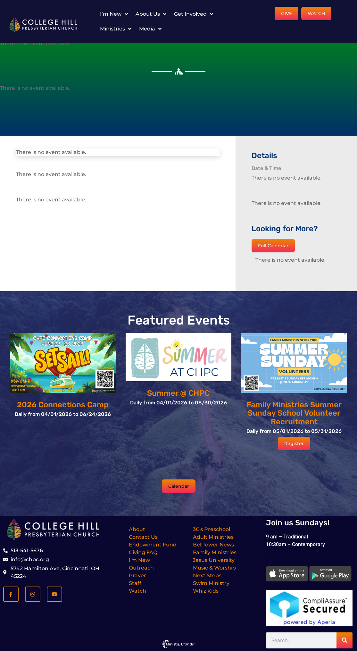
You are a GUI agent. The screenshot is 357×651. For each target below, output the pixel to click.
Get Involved (193, 14)
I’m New (114, 14)
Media (150, 29)
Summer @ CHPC (178, 393)
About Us (151, 14)
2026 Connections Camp (63, 404)
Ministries (115, 29)
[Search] (344, 640)
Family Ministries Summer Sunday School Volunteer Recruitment (294, 413)
